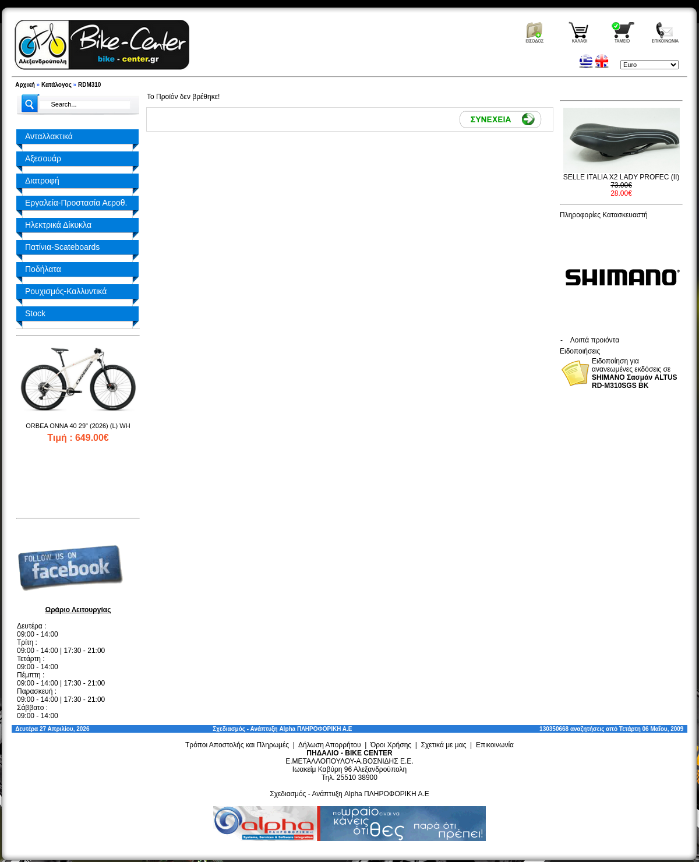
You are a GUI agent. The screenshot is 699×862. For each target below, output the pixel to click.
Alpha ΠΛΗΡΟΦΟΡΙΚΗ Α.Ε (315, 729)
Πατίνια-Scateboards (62, 247)
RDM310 (89, 85)
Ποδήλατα (43, 269)
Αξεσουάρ (43, 158)
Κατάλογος (56, 85)
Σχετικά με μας (444, 745)
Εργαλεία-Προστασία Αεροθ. (76, 202)
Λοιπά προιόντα (594, 340)
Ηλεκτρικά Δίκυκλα (58, 224)
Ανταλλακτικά (49, 136)
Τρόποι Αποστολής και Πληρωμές (237, 745)
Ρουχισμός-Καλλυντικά (66, 291)
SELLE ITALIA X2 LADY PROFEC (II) (621, 177)
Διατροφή (42, 180)
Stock (35, 313)
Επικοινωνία (495, 745)
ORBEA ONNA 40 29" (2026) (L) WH (78, 425)
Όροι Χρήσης (390, 745)
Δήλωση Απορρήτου (329, 745)
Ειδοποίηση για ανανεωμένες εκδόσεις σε (634, 373)
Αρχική (25, 85)
